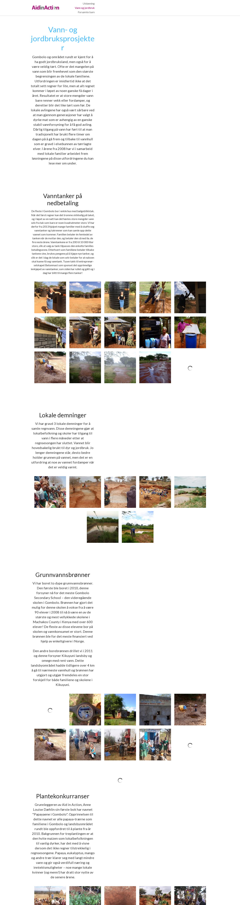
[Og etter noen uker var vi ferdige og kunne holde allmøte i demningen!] (155, 323)
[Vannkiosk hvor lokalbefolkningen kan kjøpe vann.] (155, 512)
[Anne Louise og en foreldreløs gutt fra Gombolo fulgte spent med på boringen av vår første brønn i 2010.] (85, 512)
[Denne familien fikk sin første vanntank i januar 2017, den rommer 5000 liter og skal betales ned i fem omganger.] (120, 192)
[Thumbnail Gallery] (50, 192)
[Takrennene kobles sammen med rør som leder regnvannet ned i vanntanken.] (85, 192)
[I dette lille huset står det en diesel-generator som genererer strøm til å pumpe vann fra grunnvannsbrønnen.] (120, 477)
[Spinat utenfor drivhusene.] (155, 832)
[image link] (46, 5)
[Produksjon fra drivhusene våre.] (190, 832)
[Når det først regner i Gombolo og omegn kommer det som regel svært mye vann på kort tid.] (85, 227)
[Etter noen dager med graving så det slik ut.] (85, 323)
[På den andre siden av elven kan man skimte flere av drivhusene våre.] (120, 832)
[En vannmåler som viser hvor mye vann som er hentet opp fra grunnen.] (85, 477)
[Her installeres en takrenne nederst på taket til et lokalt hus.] (190, 157)
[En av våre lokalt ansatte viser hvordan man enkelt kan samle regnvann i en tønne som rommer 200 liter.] (190, 192)
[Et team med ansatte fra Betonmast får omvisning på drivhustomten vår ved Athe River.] (190, 797)
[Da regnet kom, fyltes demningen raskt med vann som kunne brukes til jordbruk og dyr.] (190, 323)
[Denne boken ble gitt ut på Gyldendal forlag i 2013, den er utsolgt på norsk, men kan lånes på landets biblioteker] (190, 657)
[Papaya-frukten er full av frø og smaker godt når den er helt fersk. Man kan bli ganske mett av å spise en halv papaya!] (155, 657)
